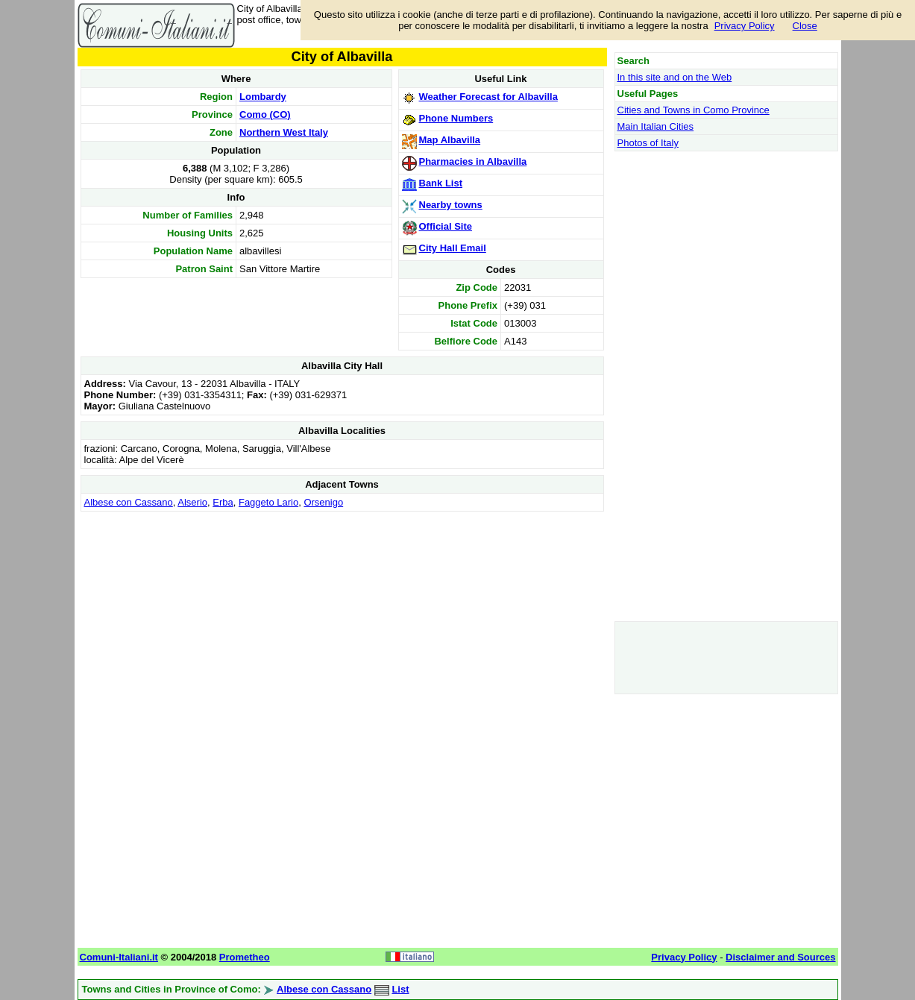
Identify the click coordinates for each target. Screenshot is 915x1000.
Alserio (192, 502)
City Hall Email (452, 248)
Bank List (441, 183)
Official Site (446, 226)
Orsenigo (323, 502)
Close (805, 25)
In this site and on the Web (674, 77)
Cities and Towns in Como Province (693, 110)
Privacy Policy (744, 25)
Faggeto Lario (268, 502)
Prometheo (244, 957)
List (400, 989)
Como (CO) (265, 114)
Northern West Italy (283, 132)
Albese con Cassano (128, 502)
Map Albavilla (450, 139)
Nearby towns (450, 204)
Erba (223, 502)
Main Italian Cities (655, 126)
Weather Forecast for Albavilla (488, 96)
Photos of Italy (648, 142)
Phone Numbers (456, 118)
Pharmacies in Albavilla (473, 161)
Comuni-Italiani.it (119, 957)
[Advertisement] (342, 619)
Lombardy (262, 96)
